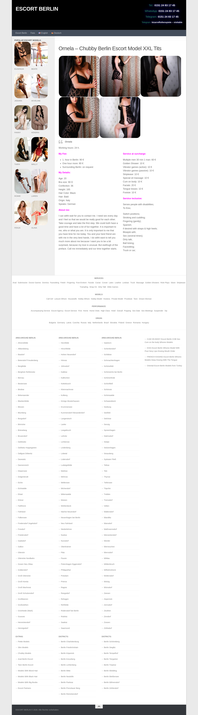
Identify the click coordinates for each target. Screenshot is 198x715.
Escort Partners (24, 688)
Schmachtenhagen (112, 360)
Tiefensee (108, 482)
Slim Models (23, 647)
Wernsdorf (108, 552)
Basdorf (21, 354)
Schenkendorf (110, 349)
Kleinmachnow (67, 389)
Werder (107, 541)
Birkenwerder (23, 395)
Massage (140, 282)
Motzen (64, 500)
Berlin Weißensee (111, 676)
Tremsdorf (108, 500)
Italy (89, 322)
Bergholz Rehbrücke (26, 372)
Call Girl (49, 299)
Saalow (64, 622)
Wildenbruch (109, 564)
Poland (121, 322)
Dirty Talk (102, 287)
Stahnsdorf (108, 436)
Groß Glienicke (24, 576)
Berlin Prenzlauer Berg (70, 688)
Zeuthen (107, 611)
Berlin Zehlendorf (111, 688)
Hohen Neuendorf (68, 354)
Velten (106, 506)
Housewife (72, 299)
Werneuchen (109, 547)
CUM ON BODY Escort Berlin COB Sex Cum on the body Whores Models (162, 340)
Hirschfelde (65, 349)
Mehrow (64, 477)
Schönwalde (109, 395)
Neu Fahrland (66, 523)
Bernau (21, 378)
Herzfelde (65, 343)
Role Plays (165, 282)
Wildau (107, 558)
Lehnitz (64, 436)
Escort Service (71, 311)
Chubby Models (24, 653)
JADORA (18, 101)
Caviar (98, 282)
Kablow (64, 372)
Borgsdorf (22, 418)
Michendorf (65, 488)
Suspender (158, 311)
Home (85, 311)
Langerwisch (66, 418)
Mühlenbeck (66, 506)
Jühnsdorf (65, 366)
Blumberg (22, 413)
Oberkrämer (66, 547)
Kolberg (64, 395)
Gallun (20, 547)
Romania (137, 322)
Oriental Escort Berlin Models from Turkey (164, 366)
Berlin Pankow (67, 682)
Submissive (23, 282)
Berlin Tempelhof (111, 653)
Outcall (120, 311)
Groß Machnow (24, 587)
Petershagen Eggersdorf (71, 564)
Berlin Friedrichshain (69, 647)
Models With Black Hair (28, 676)
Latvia (68, 322)
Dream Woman (145, 299)
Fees (33, 33)
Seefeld (107, 413)
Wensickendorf (110, 535)
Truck (132, 282)
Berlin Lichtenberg (68, 665)
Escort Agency (57, 311)
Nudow (64, 535)
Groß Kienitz (23, 581)
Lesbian (125, 282)
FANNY (17, 132)
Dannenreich (23, 465)
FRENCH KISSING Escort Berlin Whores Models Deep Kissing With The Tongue (163, 358)
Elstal (20, 494)
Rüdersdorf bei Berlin (70, 611)
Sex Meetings (147, 311)
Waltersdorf (109, 512)
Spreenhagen (109, 430)
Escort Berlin (21, 33)
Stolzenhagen (110, 448)
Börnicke (21, 424)
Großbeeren (23, 599)
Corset (105, 282)
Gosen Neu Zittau (25, 564)
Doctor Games (35, 282)
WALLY (34, 164)
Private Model (117, 299)
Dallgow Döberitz (25, 453)
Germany (61, 322)
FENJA (17, 228)
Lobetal (64, 453)
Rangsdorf (65, 593)
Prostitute (128, 299)
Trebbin (107, 494)
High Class (105, 311)
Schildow (108, 354)
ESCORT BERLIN (37, 9)
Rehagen (65, 599)
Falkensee (22, 517)
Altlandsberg (23, 349)
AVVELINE (35, 101)
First (80, 311)
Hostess (106, 299)
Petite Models (23, 641)
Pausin (64, 558)
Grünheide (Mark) (25, 611)
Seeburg (107, 407)
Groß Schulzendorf (26, 593)
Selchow (107, 418)
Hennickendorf (24, 622)
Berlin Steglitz (110, 647)
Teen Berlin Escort (25, 665)
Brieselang (22, 430)
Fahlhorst (22, 506)
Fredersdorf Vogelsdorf (27, 523)
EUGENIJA (19, 69)
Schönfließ (108, 383)
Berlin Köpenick (67, 653)
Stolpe (106, 442)
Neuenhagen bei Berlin (70, 517)
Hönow (64, 360)
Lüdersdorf (65, 459)
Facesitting (54, 282)
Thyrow (107, 477)
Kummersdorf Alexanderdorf (73, 413)
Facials (91, 282)
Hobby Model (96, 299)
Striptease (181, 282)
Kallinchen (65, 378)
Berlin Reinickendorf (69, 694)
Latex (111, 282)
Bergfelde (22, 366)
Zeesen (107, 593)
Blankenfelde (23, 401)
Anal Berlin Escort (25, 659)
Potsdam (64, 576)
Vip (166, 311)
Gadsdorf (22, 541)
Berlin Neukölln (67, 676)
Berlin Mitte (65, 671)
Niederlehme (66, 529)
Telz (105, 471)
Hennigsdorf (23, 628)
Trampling (84, 287)
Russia (83, 322)
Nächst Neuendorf (68, 512)
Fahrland (21, 512)
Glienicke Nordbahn (26, 558)
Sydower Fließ (110, 459)
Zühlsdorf (108, 628)
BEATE (34, 69)
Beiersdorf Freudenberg (28, 360)
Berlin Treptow (110, 665)
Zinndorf (107, 616)
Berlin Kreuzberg (68, 659)
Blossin (21, 407)
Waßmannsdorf (110, 529)
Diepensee (22, 471)
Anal (15, 282)
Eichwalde (22, 488)
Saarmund (65, 628)
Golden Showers (152, 282)
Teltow (106, 465)
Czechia (76, 322)
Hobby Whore (84, 299)
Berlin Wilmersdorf (111, 682)
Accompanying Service (40, 311)
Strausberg (108, 453)
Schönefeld (108, 366)
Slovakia (113, 322)
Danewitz (22, 459)
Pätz (63, 552)
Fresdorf (21, 529)
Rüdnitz (64, 616)
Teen (136, 299)
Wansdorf (108, 523)
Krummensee (66, 407)
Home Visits (94, 311)
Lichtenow (65, 442)
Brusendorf (22, 436)
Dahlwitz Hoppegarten (27, 448)
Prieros (64, 581)
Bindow (21, 389)
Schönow (108, 389)
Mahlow (64, 471)
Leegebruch (66, 430)
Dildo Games (112, 287)
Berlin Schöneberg (111, 641)
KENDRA (35, 132)
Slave (173, 282)
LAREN (34, 196)
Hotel (113, 311)
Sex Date (136, 311)
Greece (129, 322)
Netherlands (97, 322)
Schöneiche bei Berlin (113, 372)
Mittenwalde (66, 494)
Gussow (21, 616)
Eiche (20, 482)
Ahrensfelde (23, 343)
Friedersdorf (23, 535)
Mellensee (65, 482)
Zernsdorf (108, 605)
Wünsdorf (108, 587)
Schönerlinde (109, 378)
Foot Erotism (81, 282)
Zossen (107, 622)
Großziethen (23, 605)
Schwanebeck (110, 401)
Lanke (63, 424)
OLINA (34, 228)
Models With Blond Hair (28, 671)
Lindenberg (65, 448)
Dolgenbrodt (23, 477)
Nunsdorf (65, 541)
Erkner (20, 500)
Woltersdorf (109, 576)
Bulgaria (52, 322)
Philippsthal (66, 570)
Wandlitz (107, 517)
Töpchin (107, 488)
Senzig (107, 424)
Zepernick (108, 599)
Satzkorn (107, 343)
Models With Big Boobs (28, 682)
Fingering (71, 282)
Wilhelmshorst (110, 570)
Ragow (64, 587)
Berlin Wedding (110, 671)
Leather (118, 282)
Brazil (106, 322)
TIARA (17, 164)
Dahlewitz (22, 442)
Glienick (21, 552)
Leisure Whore (60, 299)
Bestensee (22, 383)
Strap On (93, 287)
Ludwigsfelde (66, 465)
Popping (127, 311)
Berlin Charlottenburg (70, 641)
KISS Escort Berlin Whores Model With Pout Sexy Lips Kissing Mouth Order (162, 349)
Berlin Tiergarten (111, 659)
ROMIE (17, 196)
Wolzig (107, 581)
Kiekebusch (66, 383)
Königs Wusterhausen (70, 401)
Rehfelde (65, 605)
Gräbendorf (23, 570)
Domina (45, 282)
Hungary (145, 322)
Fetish (63, 282)
